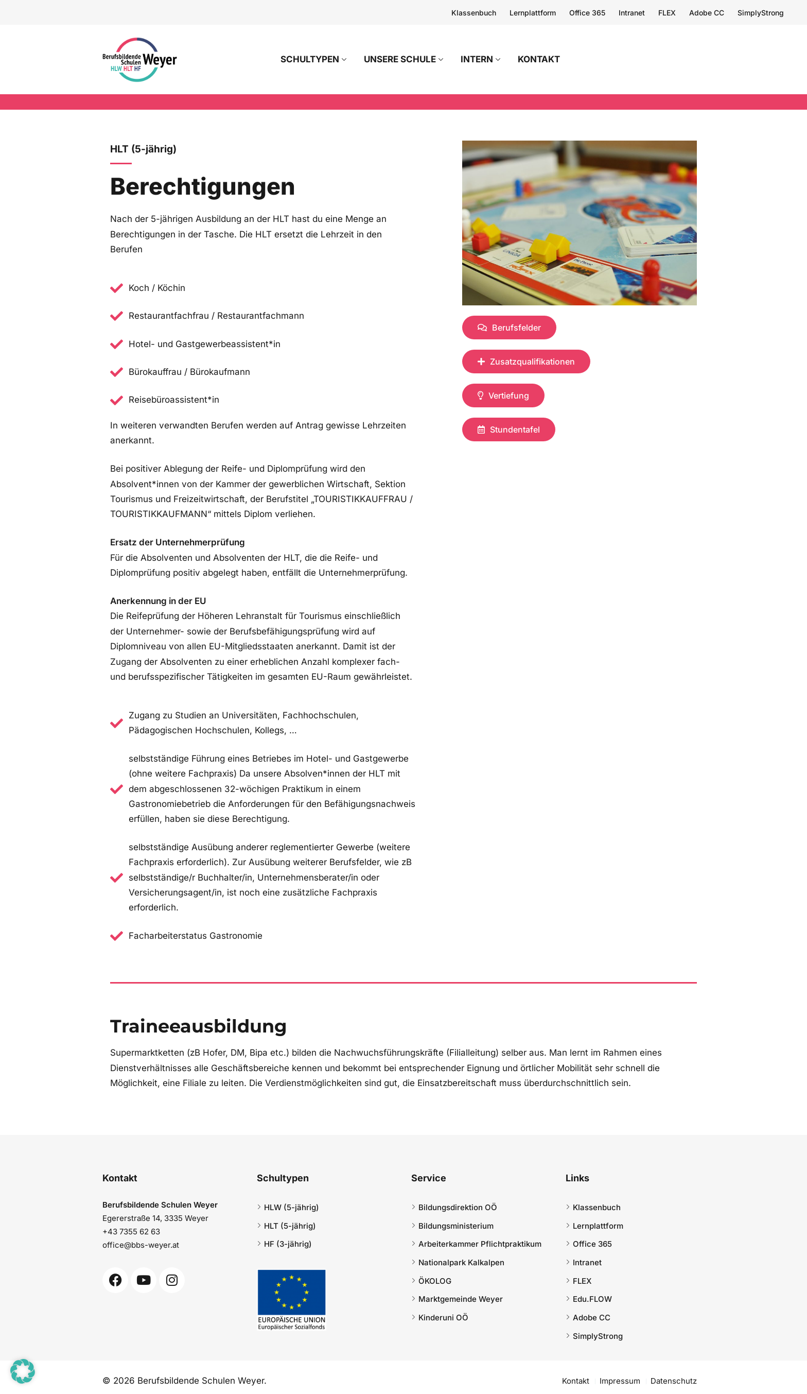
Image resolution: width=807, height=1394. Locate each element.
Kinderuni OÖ (443, 1317)
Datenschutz (674, 1381)
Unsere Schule (413, 59)
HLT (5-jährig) (290, 1226)
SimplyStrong (761, 12)
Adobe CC (706, 12)
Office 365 (587, 12)
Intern (490, 59)
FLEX (667, 12)
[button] (22, 1371)
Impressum (620, 1381)
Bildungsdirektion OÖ (457, 1207)
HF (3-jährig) (288, 1244)
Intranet (632, 12)
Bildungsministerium (456, 1226)
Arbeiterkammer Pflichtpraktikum (479, 1244)
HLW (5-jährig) (291, 1207)
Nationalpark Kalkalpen (461, 1262)
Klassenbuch (473, 12)
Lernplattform (533, 12)
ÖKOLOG (434, 1281)
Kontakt (549, 59)
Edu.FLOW (592, 1299)
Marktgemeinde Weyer (460, 1299)
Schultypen (323, 59)
